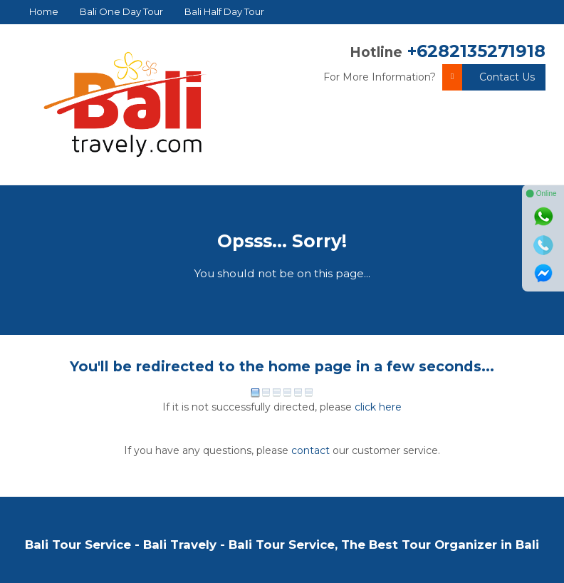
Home (43, 11)
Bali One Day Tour (121, 11)
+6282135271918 (476, 51)
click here (378, 407)
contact (310, 450)
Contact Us (488, 77)
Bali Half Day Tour (224, 11)
